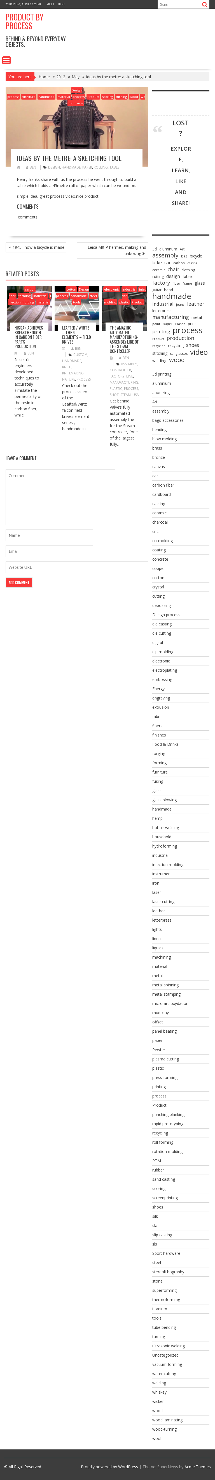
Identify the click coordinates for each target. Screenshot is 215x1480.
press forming (164, 1077)
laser (156, 892)
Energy (158, 688)
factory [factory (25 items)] (161, 283)
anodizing (161, 392)
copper (158, 568)
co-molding (162, 540)
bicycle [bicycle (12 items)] (196, 256)
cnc (155, 531)
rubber (158, 1170)
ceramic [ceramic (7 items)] (158, 270)
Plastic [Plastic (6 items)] (180, 324)
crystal (158, 587)
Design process (166, 614)
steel (93, 296)
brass (157, 448)
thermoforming (166, 1299)
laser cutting (163, 901)
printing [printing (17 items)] (161, 331)
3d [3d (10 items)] (154, 249)
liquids (157, 947)
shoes (157, 1207)
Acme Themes (197, 1466)
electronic (112, 289)
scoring (107, 97)
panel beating (164, 1031)
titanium (159, 1308)
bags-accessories (168, 420)
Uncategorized (165, 1355)
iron (155, 883)
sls (154, 1244)
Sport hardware (166, 1253)
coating (159, 550)
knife (66, 367)
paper (87, 167)
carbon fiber (163, 485)
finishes (159, 735)
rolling (101, 167)
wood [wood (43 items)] (177, 360)
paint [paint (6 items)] (156, 324)
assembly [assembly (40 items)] (165, 255)
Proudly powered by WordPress (109, 1466)
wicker (158, 1401)
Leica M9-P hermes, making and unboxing (117, 250)
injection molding (125, 295)
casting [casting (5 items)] (192, 263)
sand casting (163, 1179)
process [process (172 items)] (188, 330)
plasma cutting (165, 1059)
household (161, 836)
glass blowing (164, 799)
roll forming (162, 1142)
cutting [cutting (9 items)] (158, 276)
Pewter (158, 1049)
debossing (161, 605)
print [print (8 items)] (192, 323)
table (114, 167)
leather (158, 910)
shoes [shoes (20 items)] (192, 345)
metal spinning (165, 985)
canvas (158, 466)
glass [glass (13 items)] (200, 283)
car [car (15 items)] (167, 262)
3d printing (161, 374)
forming (24, 296)
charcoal (160, 522)
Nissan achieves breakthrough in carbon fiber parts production (29, 336)
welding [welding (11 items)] (159, 360)
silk (155, 1216)
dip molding (162, 651)
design (54, 167)
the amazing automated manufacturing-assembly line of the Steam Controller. (124, 339)
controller (120, 370)
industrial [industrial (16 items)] (163, 304)
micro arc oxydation (170, 1003)
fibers (157, 725)
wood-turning (164, 1429)
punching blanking (168, 1114)
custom (80, 354)
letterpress (162, 920)
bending (159, 429)
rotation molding (167, 1151)
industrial (40, 296)
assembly (129, 364)
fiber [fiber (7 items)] (176, 283)
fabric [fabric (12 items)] (188, 276)
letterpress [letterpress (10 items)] (162, 310)
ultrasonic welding (168, 1345)
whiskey (159, 1392)
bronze (158, 457)
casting (158, 503)
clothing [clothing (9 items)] (188, 269)
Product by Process (24, 21)
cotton (71, 289)
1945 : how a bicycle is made (38, 247)
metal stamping (166, 994)
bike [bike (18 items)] (157, 262)
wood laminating (167, 1420)
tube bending (164, 1327)
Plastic (116, 388)
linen (156, 938)
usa (135, 394)
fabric (157, 716)
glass (157, 790)
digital (157, 642)
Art (155, 401)
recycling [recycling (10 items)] (176, 345)
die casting (162, 624)
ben (31, 167)
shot (114, 394)
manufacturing (124, 382)
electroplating (164, 670)
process (79, 97)
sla (154, 1225)
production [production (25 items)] (180, 338)
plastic (124, 302)
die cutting (161, 633)
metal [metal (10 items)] (196, 317)
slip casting (162, 1234)
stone (157, 1281)
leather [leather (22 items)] (195, 304)
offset (157, 1022)
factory (117, 376)
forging (158, 753)
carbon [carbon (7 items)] (179, 263)
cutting (158, 596)
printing (159, 1086)
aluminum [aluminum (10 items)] (168, 249)
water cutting (164, 1373)
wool (156, 1438)
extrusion (160, 707)
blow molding (164, 438)
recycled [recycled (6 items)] (158, 346)
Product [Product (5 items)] (158, 339)
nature (68, 379)
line (129, 376)
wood (134, 97)
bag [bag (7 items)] (184, 256)
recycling (160, 1133)
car (155, 475)
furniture (29, 97)
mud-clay (160, 1012)
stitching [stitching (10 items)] (159, 353)
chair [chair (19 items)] (173, 269)
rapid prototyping (167, 1123)
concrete (160, 559)
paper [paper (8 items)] (168, 323)
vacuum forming (167, 1364)
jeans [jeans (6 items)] (180, 304)
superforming (164, 1290)
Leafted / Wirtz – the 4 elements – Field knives (76, 334)
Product (93, 97)
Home (61, 4)
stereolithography (168, 1271)
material (63, 97)
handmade (46, 97)
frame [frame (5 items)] (187, 284)
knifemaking (73, 373)
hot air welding (165, 827)
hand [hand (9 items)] (168, 289)
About (50, 4)
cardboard (161, 494)
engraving (161, 698)
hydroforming (164, 846)
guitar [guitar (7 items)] (157, 289)
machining (161, 957)
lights (157, 929)
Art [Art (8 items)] (182, 249)
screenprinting (165, 1197)
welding (159, 1382)
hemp (157, 818)
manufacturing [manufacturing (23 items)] (170, 317)
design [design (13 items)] (173, 276)
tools (76, 302)
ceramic (159, 512)
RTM (156, 1160)
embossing (162, 679)
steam (125, 394)
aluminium (161, 383)
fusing (157, 781)
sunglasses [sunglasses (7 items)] (179, 353)
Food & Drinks (165, 744)
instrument (162, 873)
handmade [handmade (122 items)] (171, 296)
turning (121, 97)
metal (157, 975)
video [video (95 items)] (199, 352)
